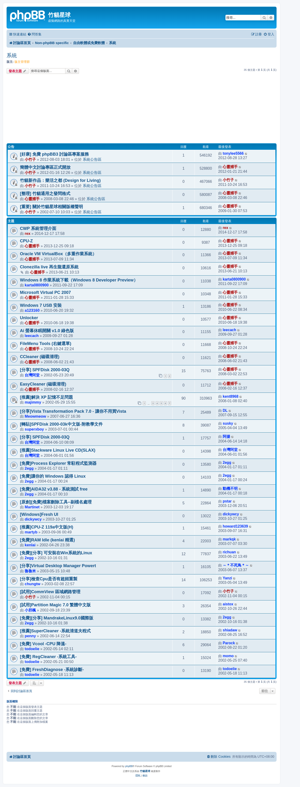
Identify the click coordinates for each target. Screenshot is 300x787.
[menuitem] (34, 34)
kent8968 (230, 396)
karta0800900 (37, 285)
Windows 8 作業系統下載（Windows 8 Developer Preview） (79, 280)
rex (27, 233)
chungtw (32, 584)
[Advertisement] (142, 109)
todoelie (32, 649)
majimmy (33, 402)
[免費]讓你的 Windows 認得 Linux (53, 476)
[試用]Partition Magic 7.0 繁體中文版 (55, 605)
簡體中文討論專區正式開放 (45, 167)
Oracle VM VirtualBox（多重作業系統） (58, 253)
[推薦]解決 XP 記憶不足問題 (46, 397)
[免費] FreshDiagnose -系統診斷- (52, 669)
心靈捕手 (230, 167)
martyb (31, 532)
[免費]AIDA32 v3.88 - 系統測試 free (54, 489)
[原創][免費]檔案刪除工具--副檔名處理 (56, 502)
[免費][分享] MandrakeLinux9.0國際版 (56, 618)
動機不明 (230, 489)
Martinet (32, 507)
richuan (229, 552)
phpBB (129, 766)
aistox (228, 604)
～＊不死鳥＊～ (236, 565)
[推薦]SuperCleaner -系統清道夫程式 (55, 631)
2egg (29, 468)
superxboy (34, 429)
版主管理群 (22, 62)
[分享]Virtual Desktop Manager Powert (58, 565)
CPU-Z (26, 241)
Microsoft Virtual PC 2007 (45, 292)
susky (228, 423)
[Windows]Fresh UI (39, 514)
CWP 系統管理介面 (38, 228)
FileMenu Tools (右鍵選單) (45, 343)
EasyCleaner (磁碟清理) (43, 384)
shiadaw (230, 630)
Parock (229, 643)
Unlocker (29, 317)
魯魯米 (30, 571)
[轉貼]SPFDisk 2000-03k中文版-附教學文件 (61, 424)
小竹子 (30, 159)
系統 (12, 55)
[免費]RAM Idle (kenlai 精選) (47, 540)
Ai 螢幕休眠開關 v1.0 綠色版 (47, 330)
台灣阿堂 (32, 375)
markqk (229, 539)
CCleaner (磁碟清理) (39, 356)
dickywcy (33, 519)
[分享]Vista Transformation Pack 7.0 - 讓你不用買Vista (73, 411)
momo (228, 656)
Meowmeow (35, 416)
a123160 (32, 310)
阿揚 (226, 436)
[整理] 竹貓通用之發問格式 (45, 193)
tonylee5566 (233, 153)
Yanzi (227, 578)
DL (225, 410)
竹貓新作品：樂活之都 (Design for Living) (60, 180)
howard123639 (235, 526)
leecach (32, 336)
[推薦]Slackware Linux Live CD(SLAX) (57, 450)
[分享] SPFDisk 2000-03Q (45, 369)
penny (30, 636)
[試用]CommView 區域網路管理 (50, 591)
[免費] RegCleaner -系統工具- (48, 656)
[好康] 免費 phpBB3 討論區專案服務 (54, 154)
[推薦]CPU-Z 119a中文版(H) (46, 527)
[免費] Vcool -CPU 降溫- (43, 643)
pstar (227, 501)
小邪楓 (30, 610)
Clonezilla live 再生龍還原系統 (49, 267)
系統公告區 (92, 159)
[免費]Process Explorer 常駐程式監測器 (58, 463)
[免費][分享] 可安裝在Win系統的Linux (60, 553)
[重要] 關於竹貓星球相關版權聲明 (51, 206)
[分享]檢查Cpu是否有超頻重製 (48, 579)
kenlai (30, 545)
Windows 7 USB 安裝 (41, 305)
